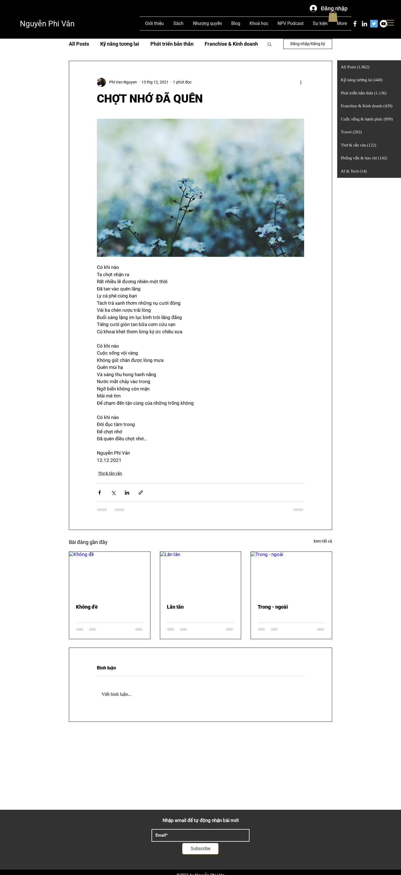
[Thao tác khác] (300, 82)
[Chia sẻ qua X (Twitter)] (113, 492)
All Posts (79, 44)
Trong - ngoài (273, 607)
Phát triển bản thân (171, 44)
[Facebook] (355, 23)
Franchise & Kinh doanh (231, 44)
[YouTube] (383, 23)
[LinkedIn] (364, 23)
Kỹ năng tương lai (119, 44)
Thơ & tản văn (110, 473)
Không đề (87, 607)
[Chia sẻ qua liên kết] (140, 492)
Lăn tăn (175, 607)
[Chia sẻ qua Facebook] (99, 492)
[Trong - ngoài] (291, 574)
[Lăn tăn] (200, 574)
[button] (389, 22)
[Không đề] (109, 574)
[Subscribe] (200, 848)
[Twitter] (374, 23)
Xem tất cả (322, 541)
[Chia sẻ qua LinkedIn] (127, 492)
